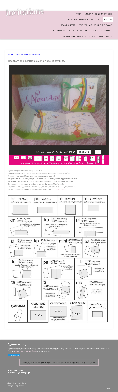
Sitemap (24, 383)
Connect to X (14, 355)
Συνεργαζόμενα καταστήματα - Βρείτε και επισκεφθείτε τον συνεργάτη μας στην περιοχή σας (59, 362)
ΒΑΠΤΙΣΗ (108, 19)
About (9, 383)
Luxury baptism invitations (80, 19)
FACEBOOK (82, 36)
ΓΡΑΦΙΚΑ (108, 30)
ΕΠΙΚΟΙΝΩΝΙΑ (69, 36)
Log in (108, 388)
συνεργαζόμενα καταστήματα (25, 351)
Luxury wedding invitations (98, 14)
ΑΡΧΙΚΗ (79, 14)
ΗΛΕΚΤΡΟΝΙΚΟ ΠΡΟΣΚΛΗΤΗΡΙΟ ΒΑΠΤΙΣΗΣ (71, 30)
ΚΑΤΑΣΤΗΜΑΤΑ (105, 36)
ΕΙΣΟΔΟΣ (93, 36)
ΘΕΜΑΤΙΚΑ (97, 30)
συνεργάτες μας (60, 189)
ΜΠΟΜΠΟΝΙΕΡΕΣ (67, 25)
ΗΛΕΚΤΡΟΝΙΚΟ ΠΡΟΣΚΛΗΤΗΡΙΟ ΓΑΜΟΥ (95, 25)
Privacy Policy (16, 383)
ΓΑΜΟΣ (98, 19)
